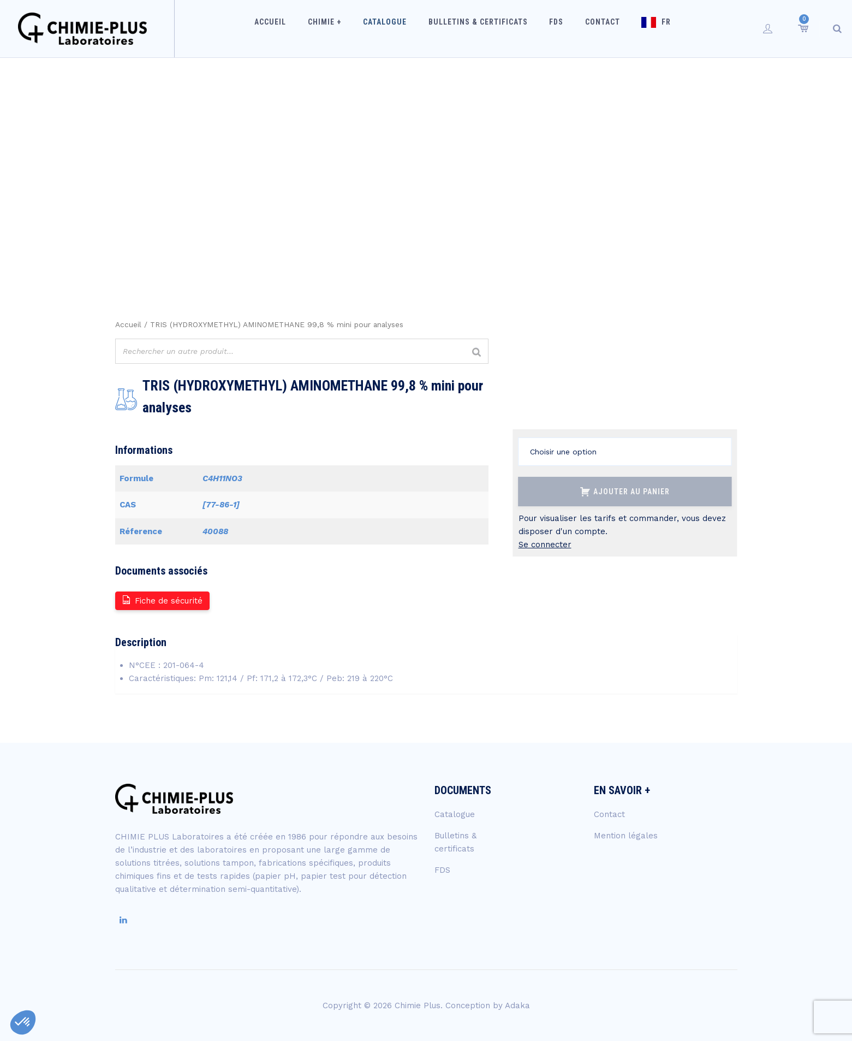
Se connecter (545, 544)
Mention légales (626, 836)
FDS (554, 28)
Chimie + (339, 28)
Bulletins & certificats (481, 28)
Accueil (291, 28)
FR (652, 28)
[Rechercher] (477, 352)
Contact (594, 28)
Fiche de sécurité (161, 600)
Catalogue (394, 28)
